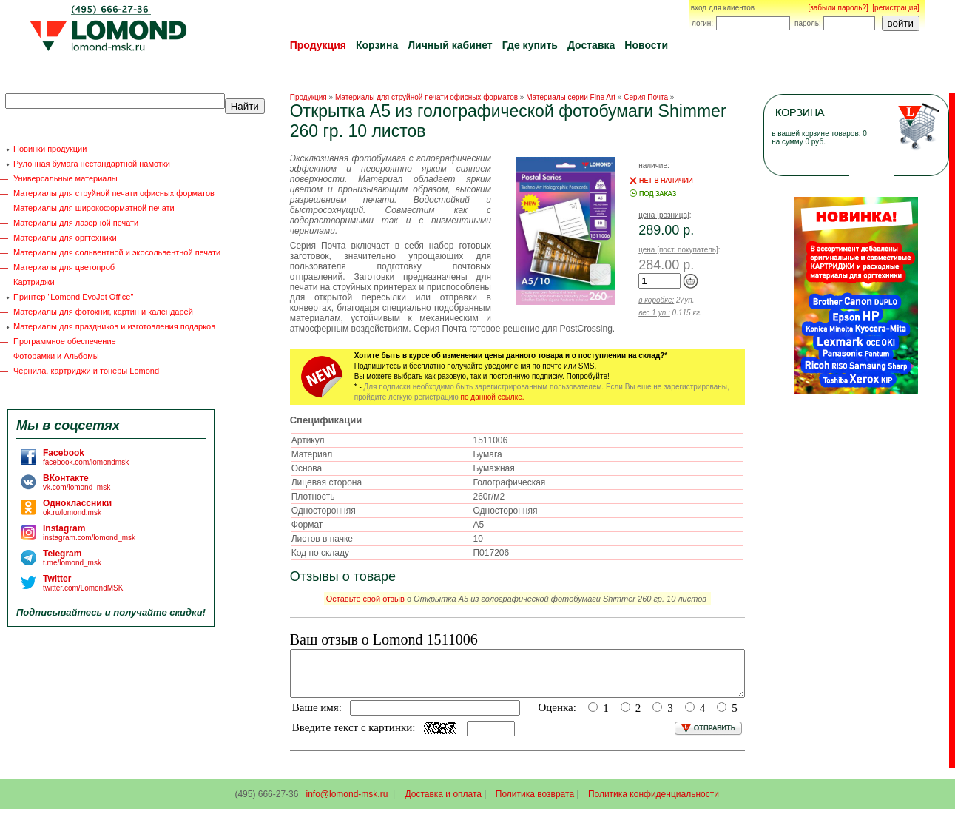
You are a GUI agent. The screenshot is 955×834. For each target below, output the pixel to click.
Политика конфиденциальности (653, 803)
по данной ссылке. (492, 397)
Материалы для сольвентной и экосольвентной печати (116, 252)
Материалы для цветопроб (64, 267)
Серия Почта (646, 97)
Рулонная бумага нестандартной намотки (91, 163)
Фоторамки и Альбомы (56, 356)
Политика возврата (535, 803)
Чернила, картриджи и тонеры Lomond (86, 370)
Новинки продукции (50, 148)
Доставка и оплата (443, 803)
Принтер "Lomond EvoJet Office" (73, 296)
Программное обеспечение (64, 341)
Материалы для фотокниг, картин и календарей (103, 311)
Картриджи (34, 282)
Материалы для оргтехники (65, 237)
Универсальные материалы (65, 178)
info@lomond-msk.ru (347, 803)
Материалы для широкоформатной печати (94, 208)
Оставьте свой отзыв (365, 598)
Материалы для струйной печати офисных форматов (114, 193)
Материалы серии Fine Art (570, 97)
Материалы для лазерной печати (75, 222)
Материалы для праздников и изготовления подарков (114, 326)
